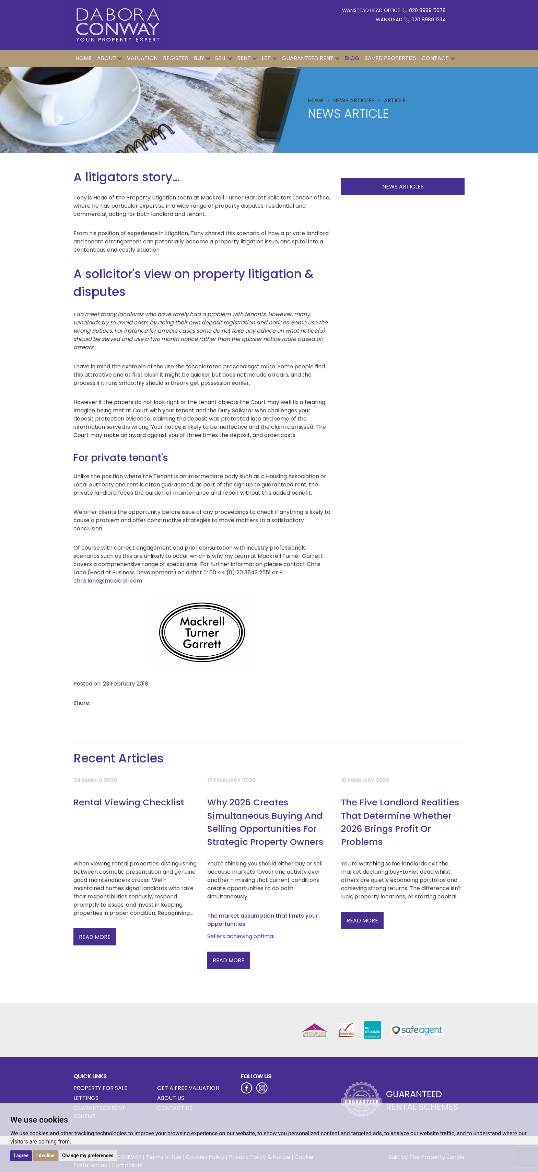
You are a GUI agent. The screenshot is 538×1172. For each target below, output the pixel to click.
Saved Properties (390, 58)
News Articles (403, 187)
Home (83, 58)
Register (175, 58)
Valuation (142, 58)
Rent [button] (247, 58)
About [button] (109, 58)
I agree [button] (21, 1155)
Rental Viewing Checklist (128, 802)
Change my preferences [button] (87, 1155)
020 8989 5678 (427, 10)
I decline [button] (45, 1155)
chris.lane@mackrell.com (107, 581)
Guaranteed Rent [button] (311, 58)
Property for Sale (100, 1088)
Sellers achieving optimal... (242, 936)
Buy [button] (202, 58)
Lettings (85, 1098)
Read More (94, 937)
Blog (351, 58)
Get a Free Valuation (188, 1088)
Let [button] (269, 58)
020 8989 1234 (428, 19)
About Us (170, 1098)
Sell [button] (223, 58)
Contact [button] (438, 58)
